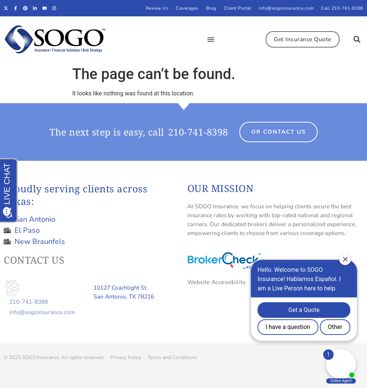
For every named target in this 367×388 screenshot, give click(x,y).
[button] (210, 39)
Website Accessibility (216, 282)
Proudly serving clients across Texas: (75, 195)
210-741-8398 (198, 131)
